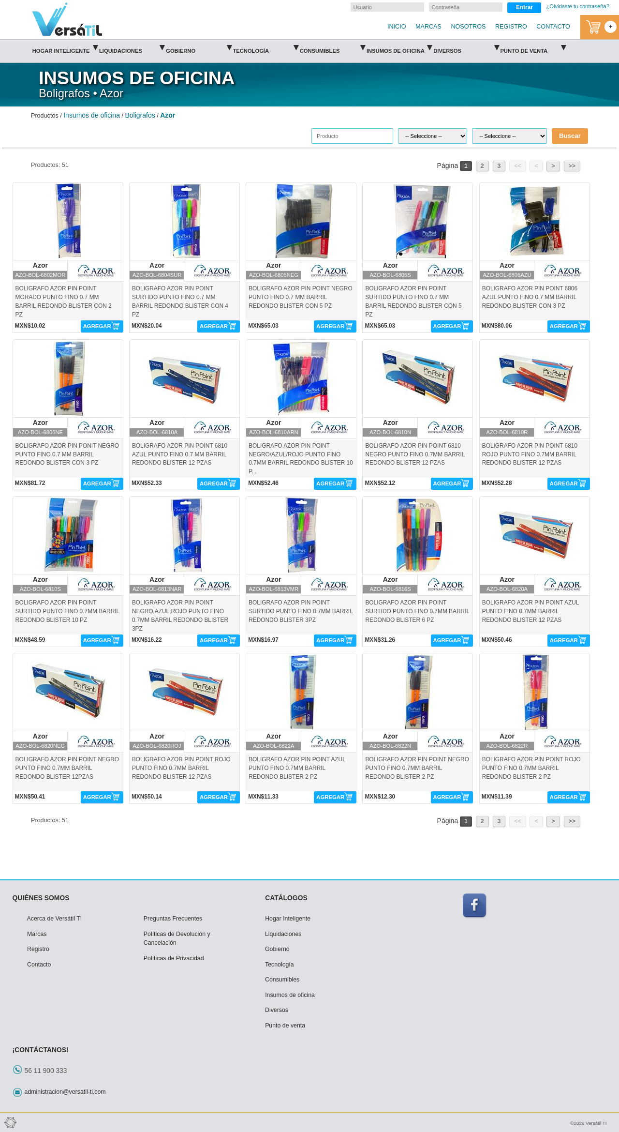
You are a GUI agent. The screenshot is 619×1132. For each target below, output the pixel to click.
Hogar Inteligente (65, 48)
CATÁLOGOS (286, 898)
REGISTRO (511, 26)
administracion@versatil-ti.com (65, 1091)
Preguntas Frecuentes (173, 918)
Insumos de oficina (399, 48)
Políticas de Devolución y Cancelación (177, 939)
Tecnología (265, 48)
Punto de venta (532, 48)
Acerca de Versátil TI (54, 918)
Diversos (466, 48)
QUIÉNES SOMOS (41, 898)
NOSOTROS (468, 26)
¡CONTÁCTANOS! (41, 1050)
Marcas (36, 934)
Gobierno (198, 48)
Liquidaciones (131, 48)
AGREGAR (97, 326)
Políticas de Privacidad (174, 958)
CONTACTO (553, 26)
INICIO (396, 26)
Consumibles (332, 48)
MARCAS (428, 26)
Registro (38, 949)
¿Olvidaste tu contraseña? (577, 6)
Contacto (39, 964)
